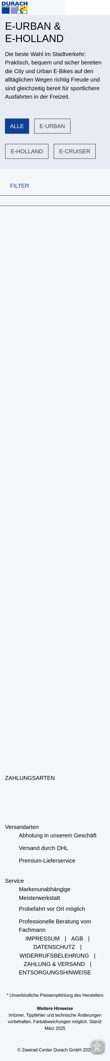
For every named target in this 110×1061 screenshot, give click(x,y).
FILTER (14, 186)
